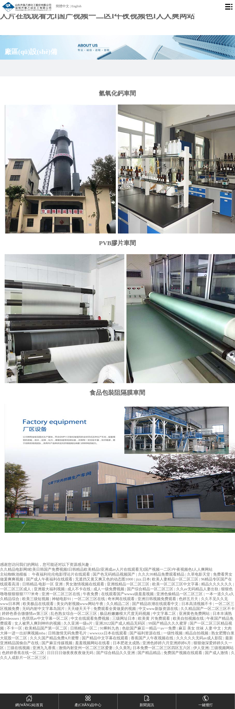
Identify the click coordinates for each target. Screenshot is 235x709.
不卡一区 (15, 628)
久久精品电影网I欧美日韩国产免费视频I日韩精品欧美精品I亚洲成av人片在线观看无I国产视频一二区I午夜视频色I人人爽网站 (106, 569)
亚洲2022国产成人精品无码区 (121, 623)
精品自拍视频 (197, 633)
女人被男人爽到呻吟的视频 (38, 623)
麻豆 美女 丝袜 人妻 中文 (200, 628)
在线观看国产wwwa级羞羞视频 (128, 594)
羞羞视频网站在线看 (93, 643)
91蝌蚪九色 (110, 628)
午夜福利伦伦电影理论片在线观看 (61, 574)
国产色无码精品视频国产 (114, 574)
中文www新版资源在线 (159, 609)
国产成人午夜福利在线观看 (50, 579)
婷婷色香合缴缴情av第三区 (25, 613)
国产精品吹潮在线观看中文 (156, 604)
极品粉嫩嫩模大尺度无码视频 (125, 613)
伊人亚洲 (201, 648)
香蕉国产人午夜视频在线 (152, 638)
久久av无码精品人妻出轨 (198, 589)
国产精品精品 (149, 653)
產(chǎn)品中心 (88, 700)
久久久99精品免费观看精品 (161, 574)
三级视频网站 (222, 648)
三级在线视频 (19, 648)
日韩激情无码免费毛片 (68, 633)
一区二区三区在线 (90, 599)
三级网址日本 (124, 618)
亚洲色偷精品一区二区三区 (180, 594)
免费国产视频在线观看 (183, 653)
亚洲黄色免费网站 (195, 613)
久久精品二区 (118, 604)
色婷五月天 (189, 599)
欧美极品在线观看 (39, 604)
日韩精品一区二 (84, 628)
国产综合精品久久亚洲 (116, 653)
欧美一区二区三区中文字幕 (176, 584)
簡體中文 (62, 6)
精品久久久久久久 (217, 584)
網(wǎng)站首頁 (29, 700)
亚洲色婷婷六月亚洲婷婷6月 (167, 643)
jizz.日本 (143, 579)
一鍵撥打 (205, 700)
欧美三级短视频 (36, 599)
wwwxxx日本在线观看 (109, 633)
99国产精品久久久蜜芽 (168, 623)
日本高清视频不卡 (197, 604)
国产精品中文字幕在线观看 (105, 638)
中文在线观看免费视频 (90, 618)
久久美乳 (123, 648)
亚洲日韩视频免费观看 (157, 599)
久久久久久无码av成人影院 (199, 638)
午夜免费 (91, 594)
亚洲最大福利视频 (50, 589)
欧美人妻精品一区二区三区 (175, 579)
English (76, 6)
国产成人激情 (217, 653)
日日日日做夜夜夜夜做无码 (70, 653)
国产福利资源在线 (145, 633)
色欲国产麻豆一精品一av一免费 (149, 628)
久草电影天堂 (199, 574)
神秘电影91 (62, 599)
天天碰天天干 (79, 609)
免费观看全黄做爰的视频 (115, 609)
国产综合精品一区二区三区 (150, 589)
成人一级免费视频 (109, 589)
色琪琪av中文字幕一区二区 (45, 618)
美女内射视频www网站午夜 (80, 604)
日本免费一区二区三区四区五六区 (162, 648)
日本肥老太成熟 (127, 643)
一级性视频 (173, 633)
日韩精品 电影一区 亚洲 (43, 584)
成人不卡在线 (79, 589)
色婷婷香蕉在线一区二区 (23, 653)
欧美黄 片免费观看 (154, 618)
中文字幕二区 (165, 613)
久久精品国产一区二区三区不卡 (208, 609)
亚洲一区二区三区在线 (61, 594)
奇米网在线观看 (122, 599)
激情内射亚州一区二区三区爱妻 (86, 648)
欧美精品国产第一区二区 (46, 628)
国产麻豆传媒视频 (58, 643)
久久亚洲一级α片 (78, 623)
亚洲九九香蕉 (45, 648)
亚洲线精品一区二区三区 (128, 584)
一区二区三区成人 (16, 589)
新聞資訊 (147, 700)
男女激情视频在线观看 (85, 584)
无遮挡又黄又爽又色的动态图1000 (104, 579)
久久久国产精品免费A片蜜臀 (55, 638)
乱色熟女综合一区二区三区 (74, 613)
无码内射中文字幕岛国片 (44, 609)
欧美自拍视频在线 (189, 618)
